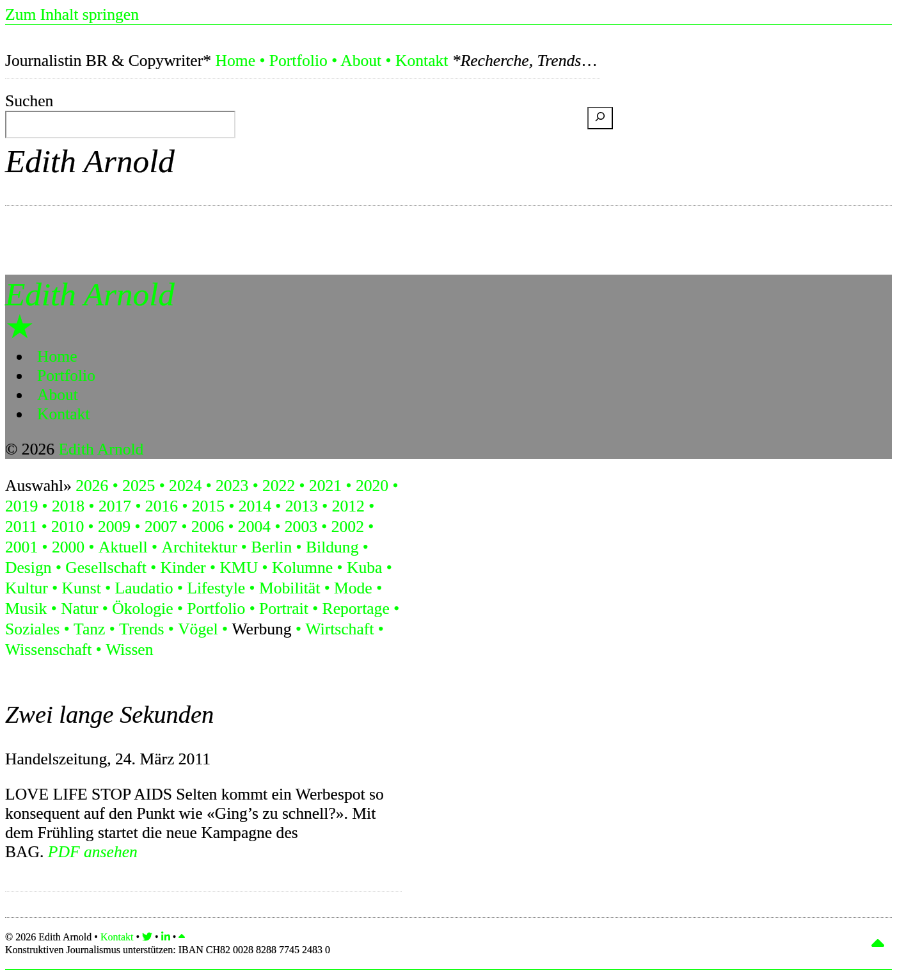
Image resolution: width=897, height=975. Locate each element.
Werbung (261, 629)
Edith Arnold (90, 161)
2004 (254, 526)
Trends (141, 629)
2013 (301, 506)
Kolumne (302, 567)
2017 (115, 506)
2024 (185, 485)
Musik (26, 608)
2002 (347, 526)
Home (235, 60)
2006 (207, 526)
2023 (232, 485)
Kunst (81, 588)
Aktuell (123, 547)
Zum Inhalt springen (72, 14)
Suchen (29, 101)
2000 (68, 547)
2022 (278, 485)
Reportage (356, 608)
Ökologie (142, 608)
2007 (161, 526)
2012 (348, 506)
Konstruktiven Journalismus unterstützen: (167, 949)
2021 (325, 485)
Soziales (32, 629)
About (360, 60)
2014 (255, 506)
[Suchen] (600, 118)
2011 (21, 526)
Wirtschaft (339, 629)
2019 (21, 506)
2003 (301, 526)
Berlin (271, 547)
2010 (67, 526)
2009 (114, 526)
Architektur (199, 547)
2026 (91, 485)
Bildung (332, 547)
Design (28, 567)
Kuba (364, 567)
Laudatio (144, 588)
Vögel (198, 629)
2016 (161, 506)
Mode (353, 588)
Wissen (129, 649)
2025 (138, 485)
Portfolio (298, 60)
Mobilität (289, 588)
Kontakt (421, 60)
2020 (372, 485)
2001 (21, 547)
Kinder (183, 567)
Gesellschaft (106, 567)
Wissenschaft (48, 649)
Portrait (283, 608)
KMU (238, 567)
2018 (68, 506)
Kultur (26, 588)
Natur (79, 608)
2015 (208, 506)
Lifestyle (216, 588)
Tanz (89, 629)
